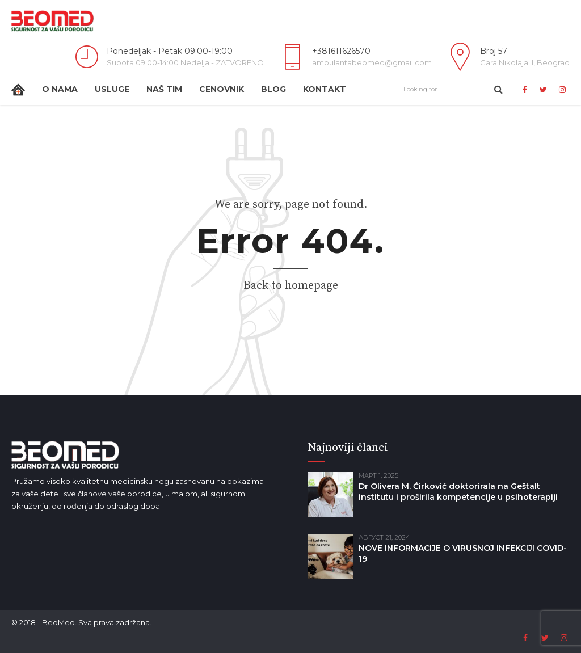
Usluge (112, 89)
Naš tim (164, 89)
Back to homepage (290, 286)
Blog (273, 89)
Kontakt (324, 89)
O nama (60, 89)
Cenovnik (221, 89)
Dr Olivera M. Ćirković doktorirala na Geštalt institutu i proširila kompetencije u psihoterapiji (458, 491)
